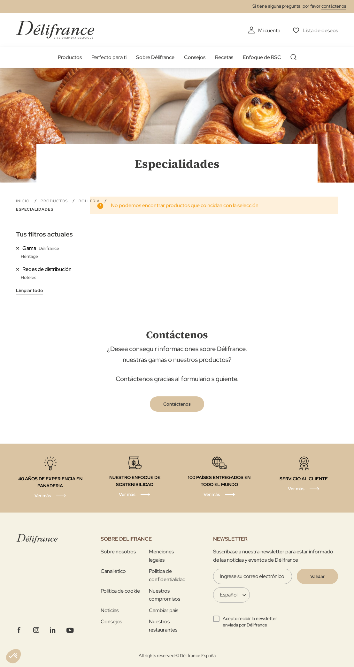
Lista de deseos (320, 30)
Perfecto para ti (109, 57)
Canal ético (113, 571)
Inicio (23, 201)
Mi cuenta (269, 30)
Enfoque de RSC (262, 57)
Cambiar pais (163, 610)
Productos (70, 57)
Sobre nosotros (118, 551)
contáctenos (333, 6)
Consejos (194, 57)
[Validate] (317, 576)
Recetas (224, 57)
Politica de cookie (120, 591)
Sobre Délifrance (155, 57)
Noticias (110, 610)
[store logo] (55, 29)
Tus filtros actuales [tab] (44, 234)
